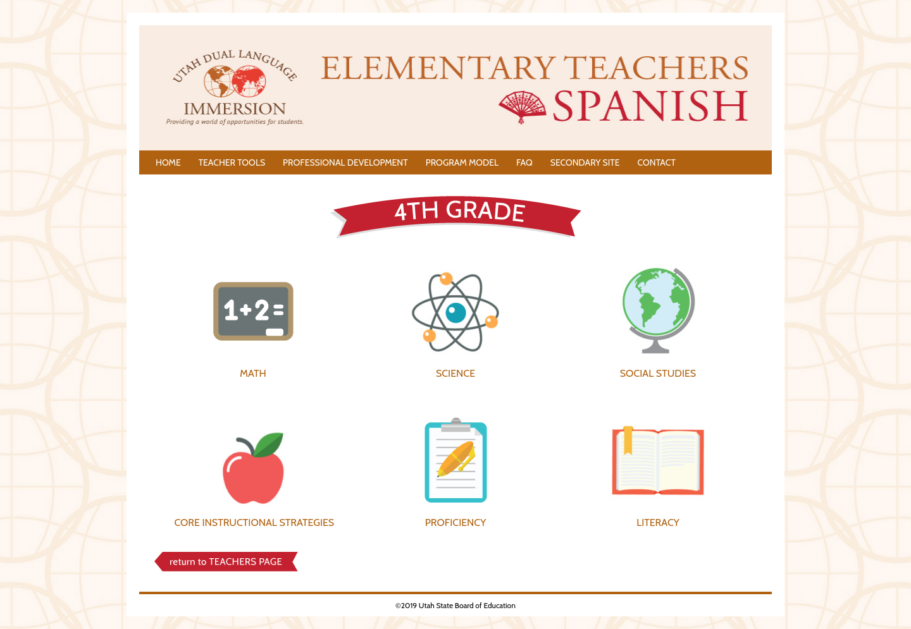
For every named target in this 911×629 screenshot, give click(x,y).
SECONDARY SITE (585, 162)
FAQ (524, 162)
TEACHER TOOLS (232, 162)
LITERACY (657, 522)
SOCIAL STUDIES (658, 373)
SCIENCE (455, 373)
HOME (168, 162)
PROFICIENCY (455, 522)
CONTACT (657, 162)
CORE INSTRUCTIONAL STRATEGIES (254, 522)
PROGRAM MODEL (462, 162)
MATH (253, 373)
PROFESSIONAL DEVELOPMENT (345, 162)
